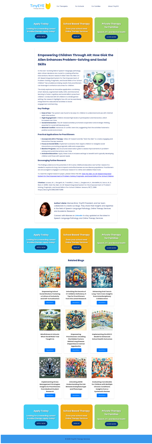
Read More (50, 303)
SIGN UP (77, 36)
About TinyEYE (113, 6)
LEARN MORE (111, 37)
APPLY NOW (41, 36)
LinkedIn (78, 215)
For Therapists (62, 6)
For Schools (79, 6)
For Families (96, 6)
